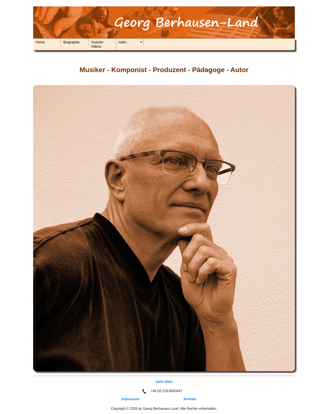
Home (40, 42)
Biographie (71, 42)
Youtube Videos (97, 44)
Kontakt (190, 399)
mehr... (124, 42)
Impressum (131, 399)
